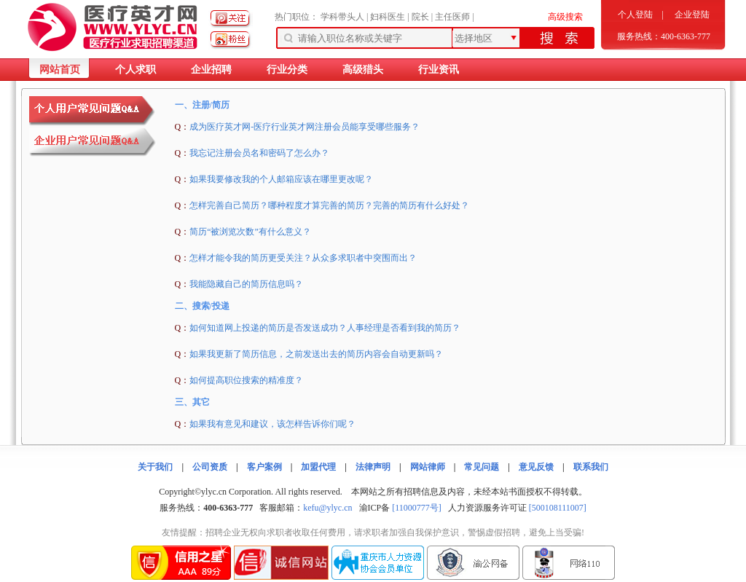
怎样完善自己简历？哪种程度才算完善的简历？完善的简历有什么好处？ (329, 205)
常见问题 (481, 467)
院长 (420, 17)
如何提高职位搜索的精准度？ (246, 380)
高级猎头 (362, 69)
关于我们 (155, 467)
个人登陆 (635, 14)
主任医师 (452, 17)
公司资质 (209, 467)
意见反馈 (536, 467)
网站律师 (427, 467)
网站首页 (59, 69)
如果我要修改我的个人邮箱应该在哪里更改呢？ (281, 179)
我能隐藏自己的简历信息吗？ (246, 284)
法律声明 (373, 467)
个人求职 (135, 69)
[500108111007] (557, 508)
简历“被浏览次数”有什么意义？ (250, 232)
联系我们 (590, 467)
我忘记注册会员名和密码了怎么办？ (259, 153)
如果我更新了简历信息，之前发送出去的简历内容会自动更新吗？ (316, 354)
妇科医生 (387, 17)
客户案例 (264, 467)
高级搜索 (565, 17)
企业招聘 (211, 69)
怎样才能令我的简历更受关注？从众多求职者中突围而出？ (303, 258)
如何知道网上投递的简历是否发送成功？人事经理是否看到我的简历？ (324, 328)
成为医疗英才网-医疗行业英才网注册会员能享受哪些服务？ (304, 127)
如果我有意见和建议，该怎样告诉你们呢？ (272, 424)
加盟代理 (318, 467)
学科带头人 (342, 17)
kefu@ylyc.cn (327, 508)
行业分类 (287, 69)
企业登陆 (692, 14)
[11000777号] (416, 508)
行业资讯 (438, 69)
